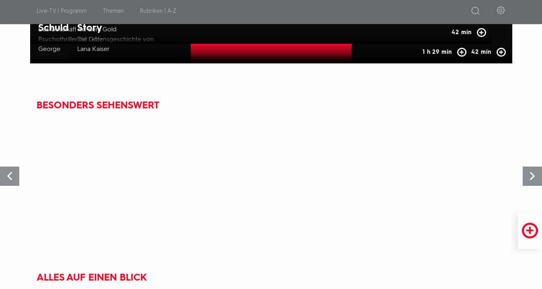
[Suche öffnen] (475, 12)
